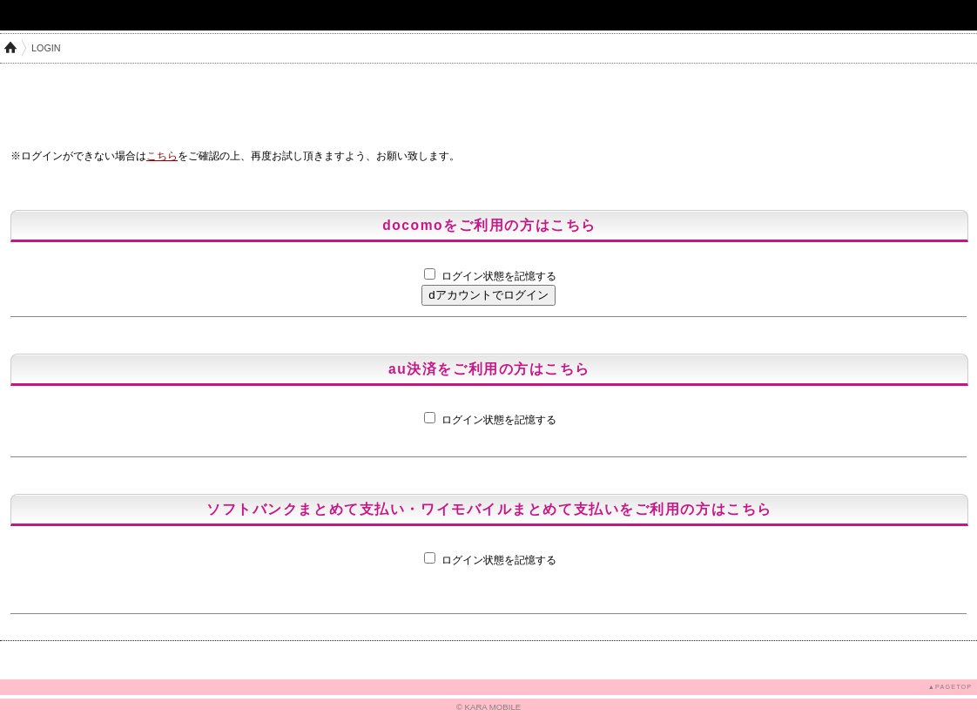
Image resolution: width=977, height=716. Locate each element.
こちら (162, 156)
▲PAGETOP (950, 687)
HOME (10, 48)
